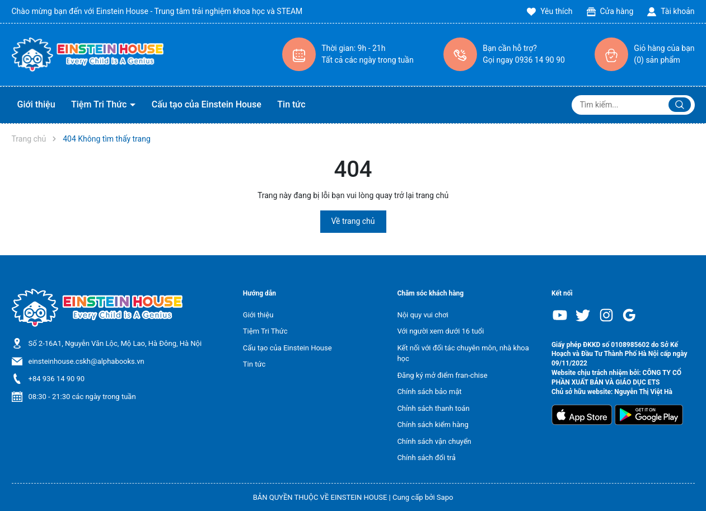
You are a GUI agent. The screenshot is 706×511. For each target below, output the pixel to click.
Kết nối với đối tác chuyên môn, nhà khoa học (463, 353)
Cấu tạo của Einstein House (206, 104)
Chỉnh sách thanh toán (433, 408)
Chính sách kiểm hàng (432, 424)
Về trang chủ (353, 221)
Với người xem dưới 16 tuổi (440, 331)
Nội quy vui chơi (422, 315)
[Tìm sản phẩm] (633, 105)
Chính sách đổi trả (426, 457)
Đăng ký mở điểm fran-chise (442, 375)
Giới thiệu (36, 104)
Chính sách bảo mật (429, 391)
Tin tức (291, 104)
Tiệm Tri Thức (100, 104)
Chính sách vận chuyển (434, 441)
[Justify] (679, 104)
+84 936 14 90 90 (57, 378)
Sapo (445, 497)
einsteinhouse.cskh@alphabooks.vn (86, 361)
